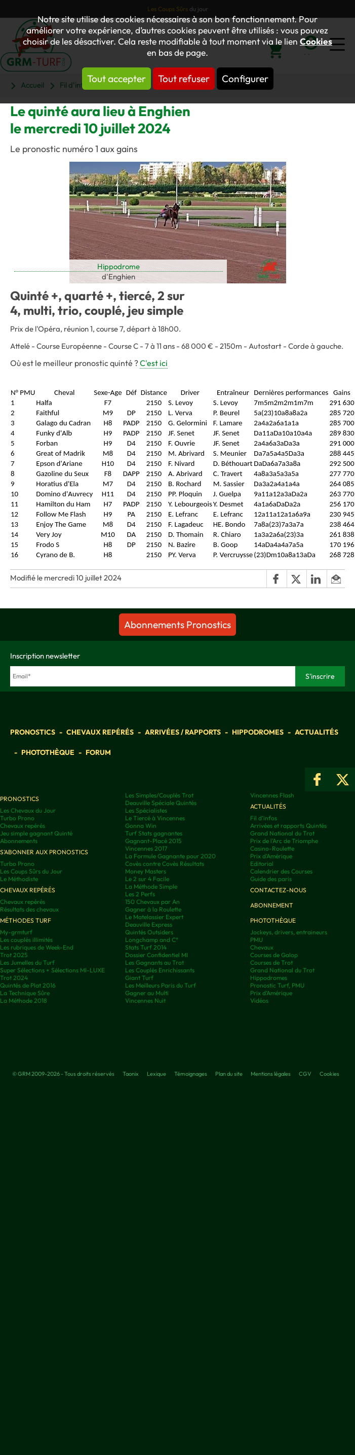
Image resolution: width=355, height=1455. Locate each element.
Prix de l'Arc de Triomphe (284, 841)
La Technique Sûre (25, 993)
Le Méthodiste (19, 879)
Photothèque (47, 752)
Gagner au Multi (147, 993)
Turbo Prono (17, 818)
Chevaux (261, 947)
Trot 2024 (14, 977)
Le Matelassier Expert (154, 917)
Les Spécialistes (146, 810)
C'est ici (154, 363)
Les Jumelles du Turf (27, 962)
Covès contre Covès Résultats (164, 863)
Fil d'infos (263, 818)
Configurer (245, 78)
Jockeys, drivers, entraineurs (288, 932)
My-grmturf (16, 932)
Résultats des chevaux (29, 909)
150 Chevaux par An (152, 901)
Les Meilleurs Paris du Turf (160, 985)
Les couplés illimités (26, 939)
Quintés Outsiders (149, 932)
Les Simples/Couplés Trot (159, 795)
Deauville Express (148, 924)
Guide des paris (271, 879)
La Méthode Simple (151, 886)
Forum (98, 752)
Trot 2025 (14, 955)
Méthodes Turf (25, 920)
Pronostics (32, 732)
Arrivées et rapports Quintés (288, 825)
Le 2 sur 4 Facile (147, 879)
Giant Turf (139, 977)
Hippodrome (118, 266)
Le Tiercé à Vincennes (155, 818)
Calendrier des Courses (281, 871)
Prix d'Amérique (271, 856)
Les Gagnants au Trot (154, 962)
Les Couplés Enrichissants (159, 970)
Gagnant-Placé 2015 (153, 841)
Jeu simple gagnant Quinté (36, 833)
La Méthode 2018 (23, 1000)
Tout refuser (184, 78)
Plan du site (229, 1073)
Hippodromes (258, 732)
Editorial (261, 863)
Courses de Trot (271, 962)
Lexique (156, 1073)
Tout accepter (116, 78)
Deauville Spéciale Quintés (160, 803)
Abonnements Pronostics (177, 625)
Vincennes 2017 (146, 848)
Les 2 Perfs (140, 894)
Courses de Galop (274, 955)
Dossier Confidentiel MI (156, 955)
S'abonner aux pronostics (44, 852)
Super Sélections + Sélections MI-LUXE (52, 970)
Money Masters (145, 871)
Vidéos (259, 1000)
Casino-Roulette (272, 848)
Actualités (316, 732)
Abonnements (18, 841)
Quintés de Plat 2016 (28, 985)
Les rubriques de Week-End (36, 947)
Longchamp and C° (151, 939)
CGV (305, 1073)
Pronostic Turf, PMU (277, 985)
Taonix (131, 1073)
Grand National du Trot (282, 833)
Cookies (316, 41)
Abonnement (271, 905)
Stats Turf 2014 (146, 947)
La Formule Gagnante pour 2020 (170, 856)
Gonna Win (140, 825)
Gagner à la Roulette (153, 909)
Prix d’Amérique (271, 993)
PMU (256, 939)
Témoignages (190, 1073)
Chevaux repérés (100, 732)
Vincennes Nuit (145, 1000)
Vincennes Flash (272, 795)
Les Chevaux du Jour (28, 810)
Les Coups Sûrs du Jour (31, 871)
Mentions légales (271, 1073)
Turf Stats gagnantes (153, 833)
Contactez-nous (278, 890)
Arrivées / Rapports (183, 732)
